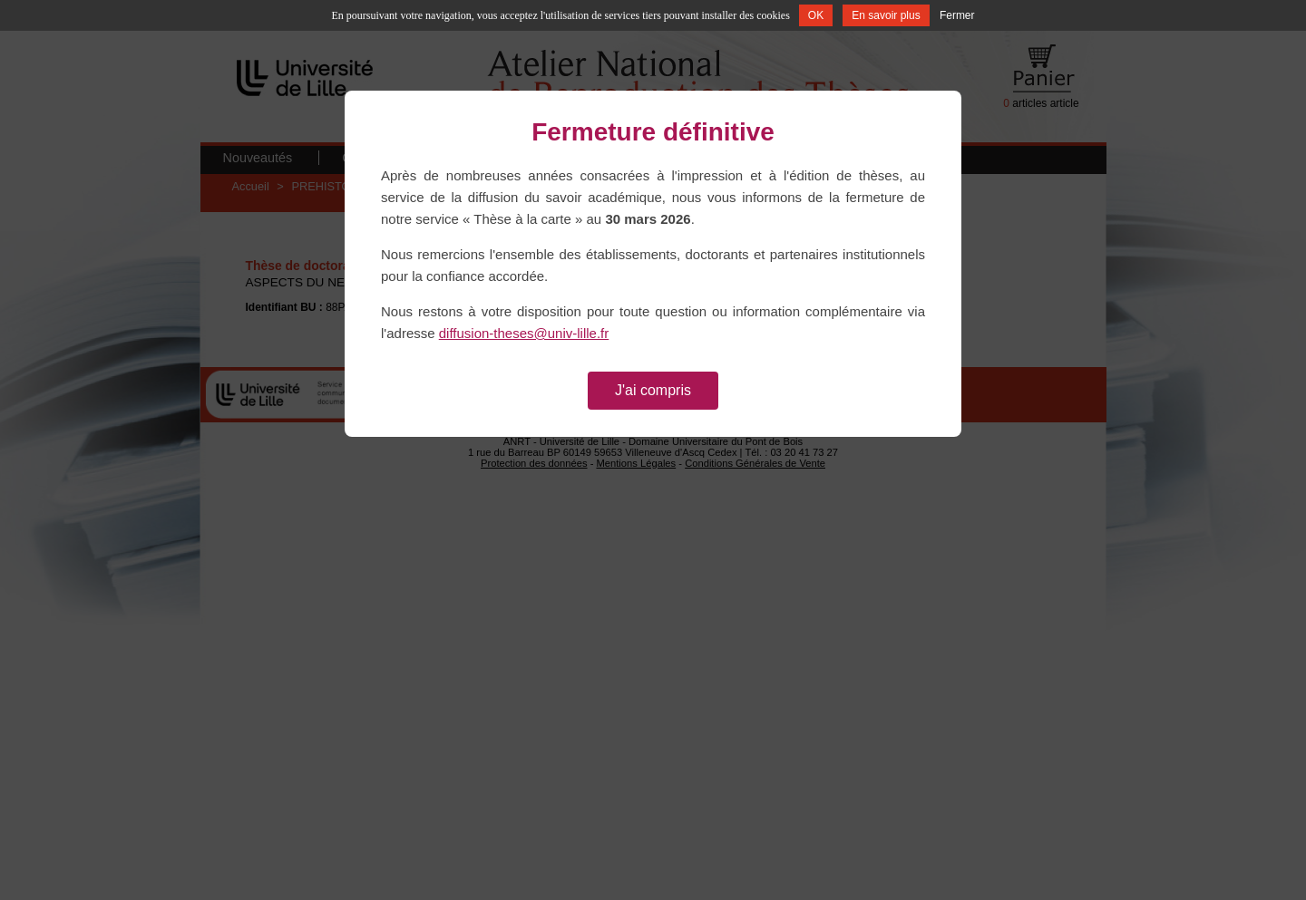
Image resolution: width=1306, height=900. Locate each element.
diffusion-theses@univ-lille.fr (524, 333)
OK (816, 15)
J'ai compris (653, 390)
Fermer (957, 15)
